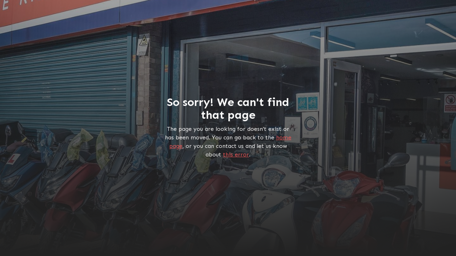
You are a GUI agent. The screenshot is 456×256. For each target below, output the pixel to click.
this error (236, 154)
